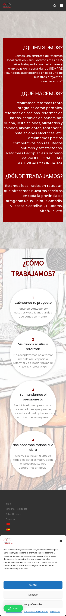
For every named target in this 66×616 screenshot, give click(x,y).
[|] (7, 4)
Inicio (8, 503)
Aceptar (33, 585)
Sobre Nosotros (13, 514)
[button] (60, 541)
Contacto (10, 519)
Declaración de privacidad (36, 611)
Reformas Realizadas (16, 508)
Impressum (55, 611)
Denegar (33, 594)
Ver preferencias (33, 604)
